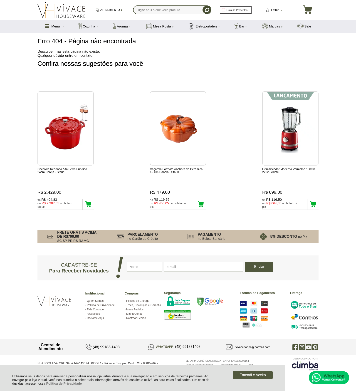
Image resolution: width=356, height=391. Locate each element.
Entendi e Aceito (253, 375)
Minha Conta (134, 313)
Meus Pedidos (134, 309)
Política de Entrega (137, 300)
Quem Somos (95, 300)
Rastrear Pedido (136, 318)
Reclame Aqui (95, 318)
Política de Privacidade (64, 383)
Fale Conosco (95, 309)
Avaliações (93, 313)
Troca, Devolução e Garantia (143, 305)
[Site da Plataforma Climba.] (305, 364)
